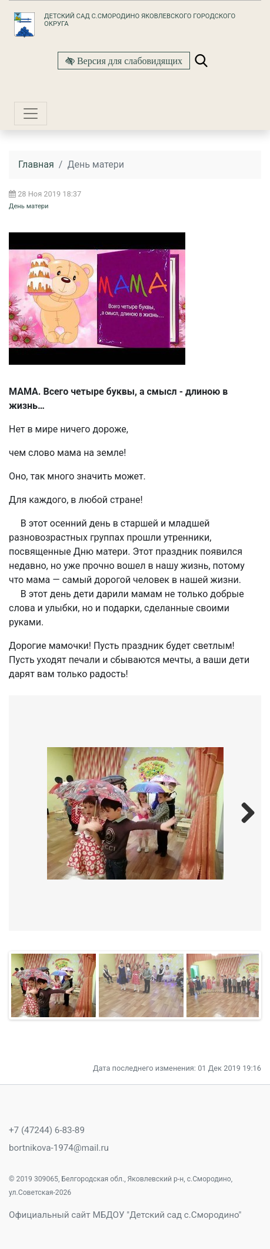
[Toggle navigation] (30, 113)
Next (243, 812)
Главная (36, 164)
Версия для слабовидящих (128, 60)
